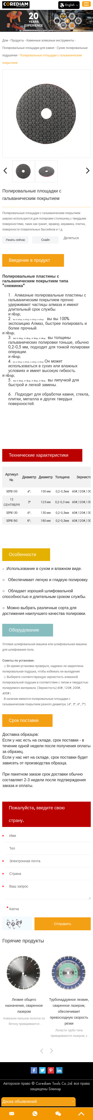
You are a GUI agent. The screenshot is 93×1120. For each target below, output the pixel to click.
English (69, 5)
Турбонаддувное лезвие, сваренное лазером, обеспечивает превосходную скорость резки (69, 1011)
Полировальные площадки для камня (28, 47)
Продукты (17, 40)
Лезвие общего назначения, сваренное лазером (24, 1005)
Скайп (45, 239)
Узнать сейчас (15, 239)
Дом (5, 40)
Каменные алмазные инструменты (50, 40)
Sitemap (55, 1089)
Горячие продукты (23, 940)
